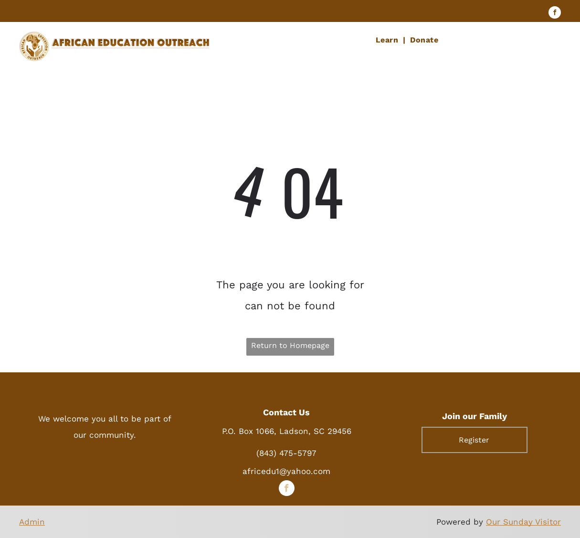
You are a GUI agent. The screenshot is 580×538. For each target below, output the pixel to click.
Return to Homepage (290, 345)
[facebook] (554, 13)
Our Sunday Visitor (523, 522)
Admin (32, 522)
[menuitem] (388, 40)
